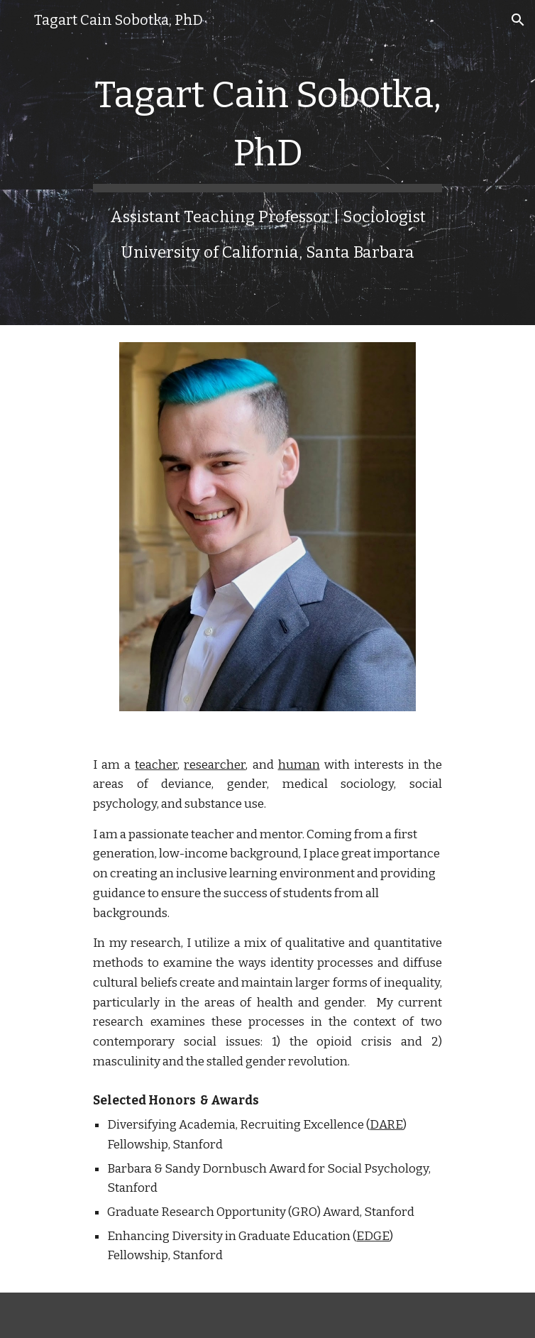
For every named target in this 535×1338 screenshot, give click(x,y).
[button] (17, 19)
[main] (267, 162)
